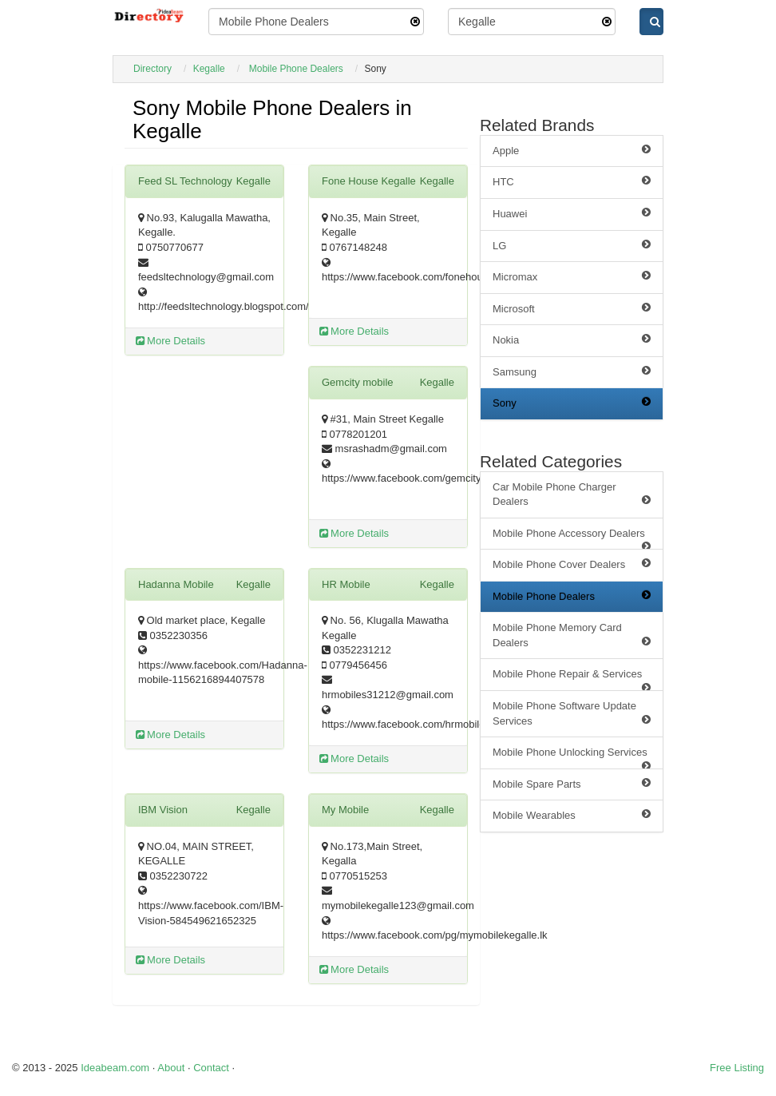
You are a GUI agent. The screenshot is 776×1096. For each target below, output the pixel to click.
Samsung (572, 371)
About (170, 1068)
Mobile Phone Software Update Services (572, 713)
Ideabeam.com (115, 1068)
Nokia (572, 339)
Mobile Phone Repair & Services (572, 679)
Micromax (572, 276)
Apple (572, 150)
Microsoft (572, 308)
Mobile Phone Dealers (296, 68)
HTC (572, 181)
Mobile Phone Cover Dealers (572, 564)
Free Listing (737, 1068)
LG (572, 245)
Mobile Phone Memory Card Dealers (572, 635)
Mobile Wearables (572, 814)
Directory (152, 68)
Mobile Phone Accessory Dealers (572, 538)
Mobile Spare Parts (572, 783)
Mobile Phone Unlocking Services (572, 757)
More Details (171, 341)
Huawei (572, 213)
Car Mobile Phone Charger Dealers (572, 494)
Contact (211, 1068)
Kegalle (209, 68)
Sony (572, 402)
